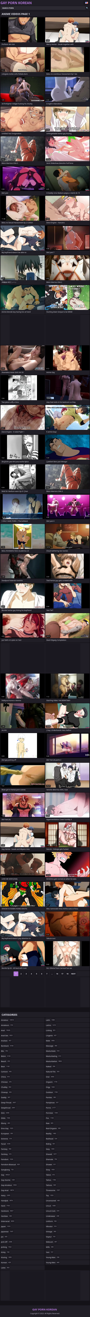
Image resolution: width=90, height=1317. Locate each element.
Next (73, 974)
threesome (53, 1190)
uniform (51, 1221)
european (7, 1133)
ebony (6, 1123)
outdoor (52, 1092)
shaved (51, 1154)
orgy (50, 1087)
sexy (50, 1149)
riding (51, 1144)
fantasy (6, 1149)
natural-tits (53, 1071)
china (5, 1077)
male (50, 1040)
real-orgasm (53, 1128)
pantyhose (52, 1102)
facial (6, 1144)
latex (5, 1267)
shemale (51, 1159)
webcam (51, 1242)
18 (67, 974)
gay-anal (7, 1190)
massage (52, 1046)
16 (57, 974)
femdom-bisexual (10, 1164)
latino (51, 1025)
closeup (6, 1092)
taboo (50, 1175)
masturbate (53, 1051)
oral (50, 1077)
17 (62, 974)
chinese (6, 1082)
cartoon (6, 1071)
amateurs (7, 1025)
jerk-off (7, 1242)
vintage (51, 1231)
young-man (53, 1257)
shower (51, 1164)
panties (51, 1097)
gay (5, 1175)
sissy (50, 1169)
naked (51, 1066)
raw (50, 1123)
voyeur (51, 1236)
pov (50, 1118)
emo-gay (7, 1128)
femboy (6, 1154)
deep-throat (9, 1102)
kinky (5, 1252)
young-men (53, 1262)
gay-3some (8, 1180)
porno (51, 1107)
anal (6, 1030)
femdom (7, 1159)
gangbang (7, 1169)
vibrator (51, 1226)
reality (51, 1133)
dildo (6, 1118)
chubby (6, 1087)
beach (6, 1061)
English (86, 2)
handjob (7, 1200)
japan (6, 1226)
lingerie (51, 1035)
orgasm (52, 1082)
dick (5, 1113)
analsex (6, 1040)
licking (51, 1030)
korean (6, 1262)
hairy (6, 1195)
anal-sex (7, 1035)
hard (5, 1205)
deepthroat (8, 1107)
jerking (6, 1247)
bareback (7, 1046)
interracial (8, 1221)
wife (50, 1247)
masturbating (54, 1056)
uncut (51, 1205)
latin (50, 1020)
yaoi (50, 1252)
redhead (52, 1138)
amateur (7, 1020)
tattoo (51, 1180)
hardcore (7, 1211)
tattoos (51, 1185)
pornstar (52, 1113)
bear (5, 1066)
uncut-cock (53, 1211)
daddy (6, 1097)
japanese (7, 1231)
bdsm (6, 1056)
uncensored (53, 1200)
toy (50, 1195)
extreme (6, 1138)
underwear (53, 1216)
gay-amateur (9, 1185)
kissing (6, 1257)
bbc (5, 1051)
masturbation (54, 1061)
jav (4, 1236)
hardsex (6, 1216)
